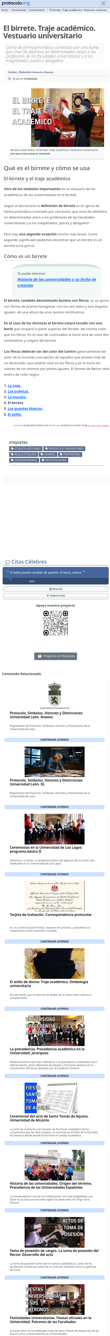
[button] (56, 117)
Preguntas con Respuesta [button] (55, 656)
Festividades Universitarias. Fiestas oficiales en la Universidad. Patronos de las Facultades (50, 1320)
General (49, 454)
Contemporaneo (25, 460)
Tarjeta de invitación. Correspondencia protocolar (51, 914)
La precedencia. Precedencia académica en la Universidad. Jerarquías (47, 1051)
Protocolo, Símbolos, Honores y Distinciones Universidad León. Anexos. (46, 715)
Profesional (71, 454)
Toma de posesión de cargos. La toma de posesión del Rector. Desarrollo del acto (54, 1252)
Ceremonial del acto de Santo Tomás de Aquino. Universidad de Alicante (49, 1118)
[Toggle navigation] (103, 3)
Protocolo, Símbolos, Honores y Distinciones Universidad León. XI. (46, 782)
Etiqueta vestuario (27, 448)
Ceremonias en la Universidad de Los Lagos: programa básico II (46, 849)
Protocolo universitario (66, 448)
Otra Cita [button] (55, 589)
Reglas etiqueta (25, 454)
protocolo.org (55, 460)
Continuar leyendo (54, 740)
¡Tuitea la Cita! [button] (55, 595)
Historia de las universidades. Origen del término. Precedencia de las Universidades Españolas (51, 1185)
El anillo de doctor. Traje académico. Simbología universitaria (49, 984)
